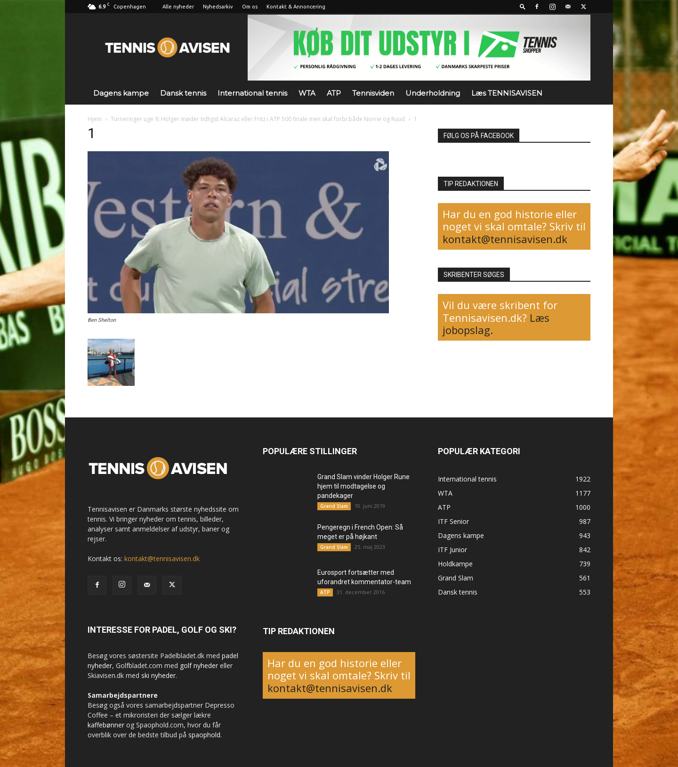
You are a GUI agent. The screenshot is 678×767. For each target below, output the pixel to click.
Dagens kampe (121, 93)
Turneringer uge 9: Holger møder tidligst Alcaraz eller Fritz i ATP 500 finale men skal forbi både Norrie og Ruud (258, 119)
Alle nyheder (178, 6)
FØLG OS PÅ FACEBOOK (479, 135)
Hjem (95, 119)
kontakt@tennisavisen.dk (505, 239)
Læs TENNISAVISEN (506, 93)
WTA (307, 93)
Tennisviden (373, 93)
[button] (523, 6)
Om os (250, 6)
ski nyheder (158, 675)
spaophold (204, 734)
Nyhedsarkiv (218, 6)
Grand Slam (334, 506)
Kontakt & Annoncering (295, 6)
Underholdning (432, 93)
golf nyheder (199, 665)
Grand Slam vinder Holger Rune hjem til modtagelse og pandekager (363, 486)
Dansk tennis (183, 93)
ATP (334, 93)
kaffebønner (106, 724)
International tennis (252, 93)
